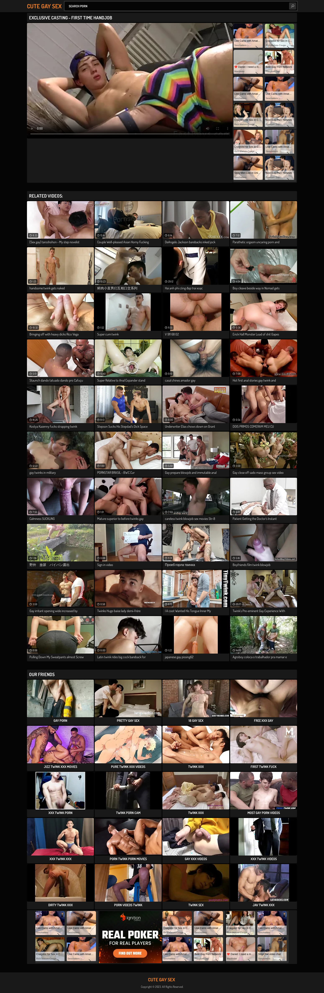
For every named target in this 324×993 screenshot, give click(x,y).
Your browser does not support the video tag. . (130, 81)
